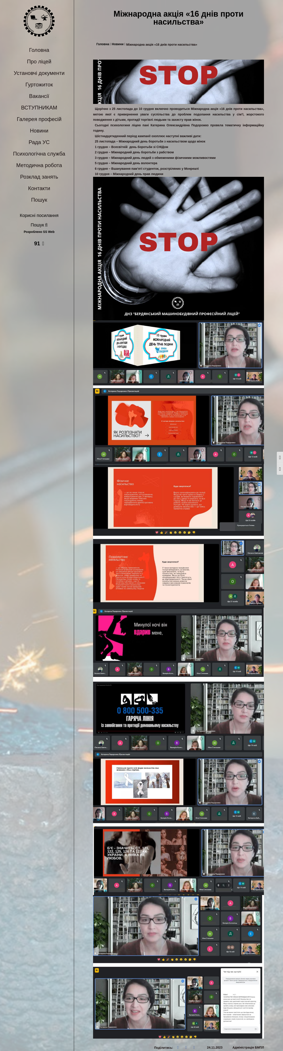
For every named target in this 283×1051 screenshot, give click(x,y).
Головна (39, 50)
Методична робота (39, 165)
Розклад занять (39, 177)
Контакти (39, 188)
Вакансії (39, 96)
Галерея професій (39, 119)
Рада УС (39, 142)
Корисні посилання (39, 215)
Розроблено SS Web (39, 232)
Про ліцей (39, 61)
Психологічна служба (39, 154)
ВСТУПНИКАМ (39, 108)
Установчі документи (39, 73)
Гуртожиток (39, 85)
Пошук (39, 200)
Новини (39, 131)
